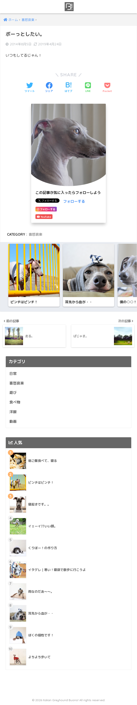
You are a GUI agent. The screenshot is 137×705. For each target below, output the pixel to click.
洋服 (13, 412)
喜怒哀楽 (35, 234)
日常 (13, 373)
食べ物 (14, 402)
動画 (13, 421)
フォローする (74, 201)
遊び (13, 392)
